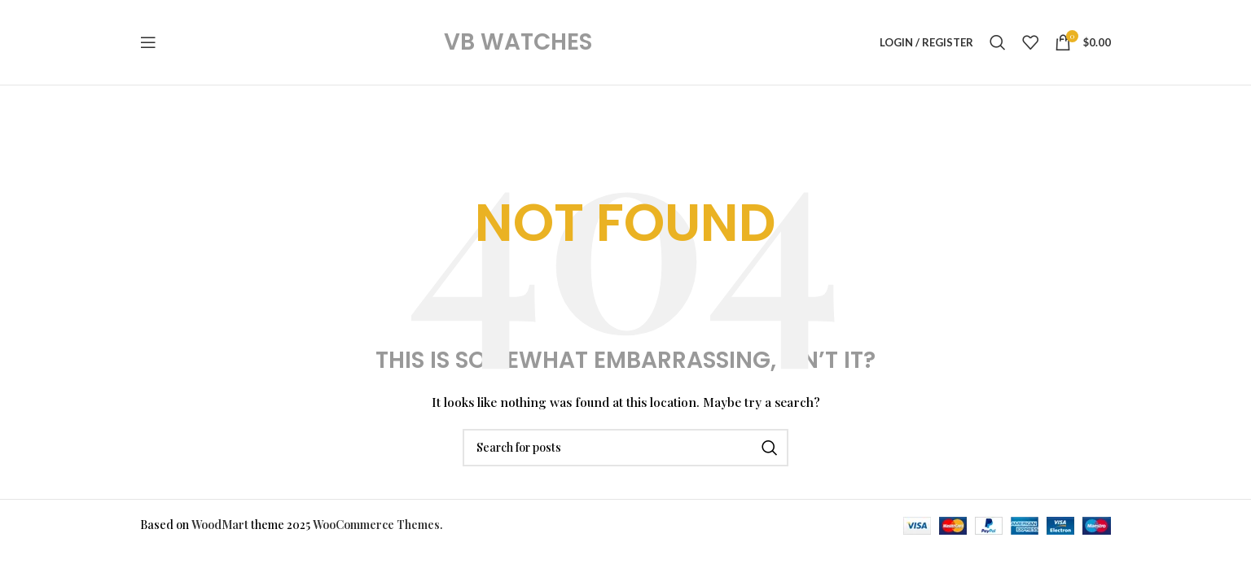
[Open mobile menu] (148, 42)
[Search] (997, 42)
